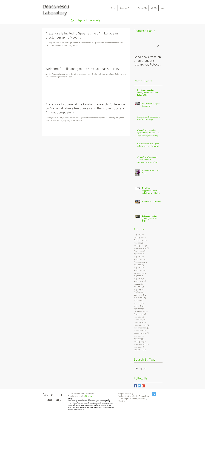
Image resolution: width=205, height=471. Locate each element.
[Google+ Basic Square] (143, 385)
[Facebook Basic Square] (135, 385)
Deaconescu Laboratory (53, 397)
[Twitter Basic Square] (139, 385)
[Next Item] (158, 45)
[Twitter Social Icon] (154, 394)
